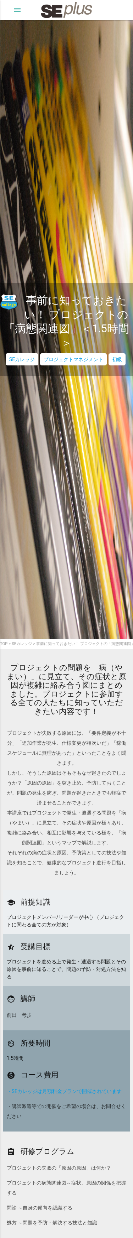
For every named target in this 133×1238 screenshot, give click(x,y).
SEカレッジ (22, 359)
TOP (3, 643)
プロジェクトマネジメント (73, 359)
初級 (117, 359)
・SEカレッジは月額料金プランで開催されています (64, 1091)
